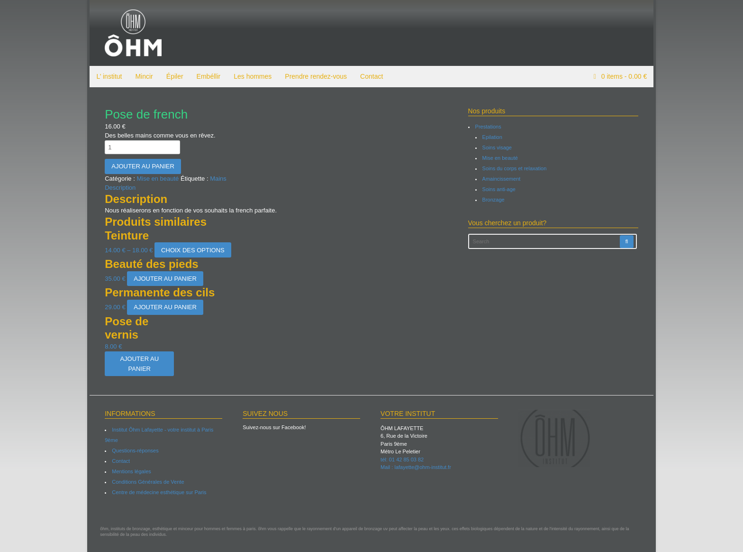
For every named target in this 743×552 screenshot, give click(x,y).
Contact (369, 76)
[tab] (277, 188)
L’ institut (106, 76)
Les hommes (250, 76)
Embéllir (206, 76)
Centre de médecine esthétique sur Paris (157, 492)
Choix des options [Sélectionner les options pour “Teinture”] (190, 250)
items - (625, 76)
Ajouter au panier (140, 166)
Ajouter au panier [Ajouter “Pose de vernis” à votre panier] (137, 363)
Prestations (489, 126)
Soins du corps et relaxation (515, 168)
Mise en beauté (156, 178)
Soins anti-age (499, 189)
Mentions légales (129, 471)
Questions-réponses (133, 450)
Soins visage (497, 147)
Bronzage (494, 199)
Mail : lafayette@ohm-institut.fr (416, 467)
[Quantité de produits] (140, 147)
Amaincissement (502, 179)
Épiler (172, 76)
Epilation (493, 137)
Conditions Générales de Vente (146, 482)
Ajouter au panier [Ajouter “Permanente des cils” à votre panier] (163, 307)
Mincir (141, 76)
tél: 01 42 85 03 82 (402, 459)
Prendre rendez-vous (313, 76)
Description (118, 187)
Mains (216, 178)
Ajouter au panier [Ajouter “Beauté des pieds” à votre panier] (163, 278)
